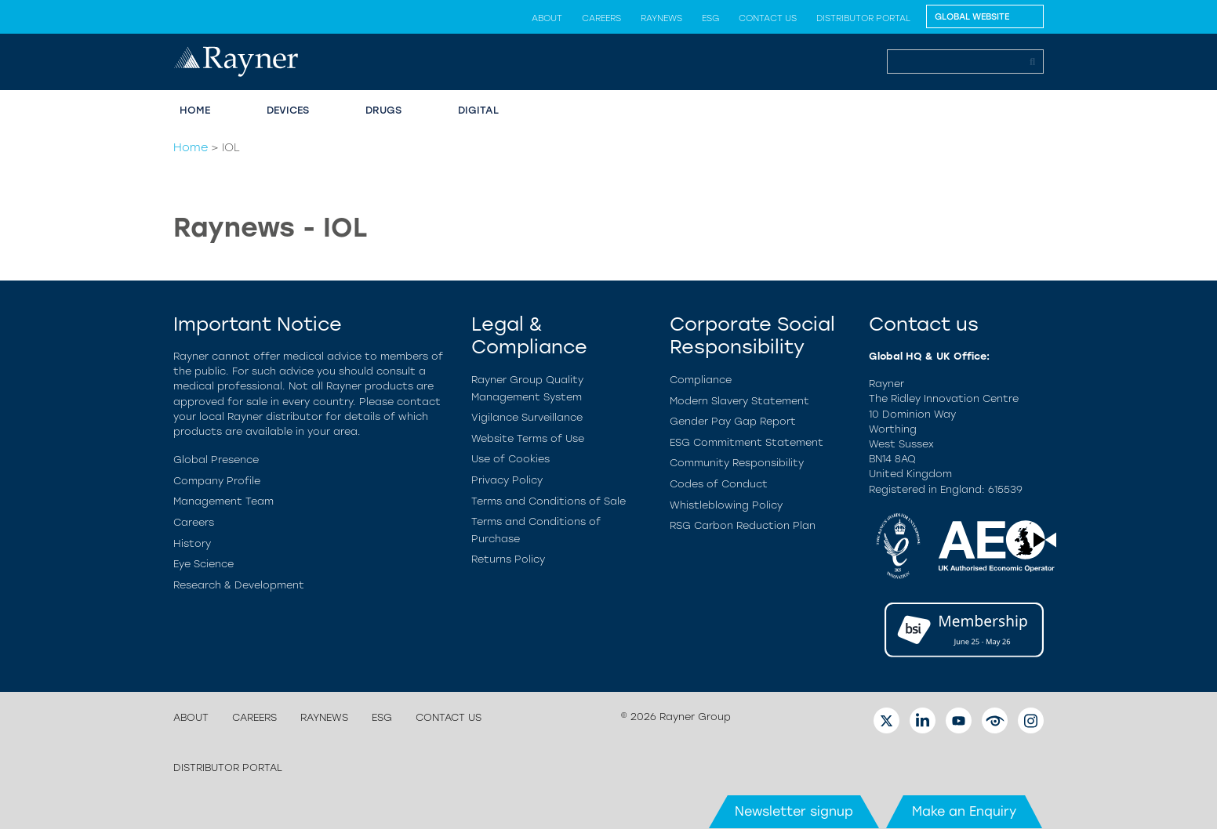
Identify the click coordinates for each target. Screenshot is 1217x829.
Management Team (223, 501)
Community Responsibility (737, 463)
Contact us (768, 18)
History (192, 543)
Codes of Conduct (719, 484)
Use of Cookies (510, 459)
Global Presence (216, 459)
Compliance (701, 380)
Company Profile (216, 481)
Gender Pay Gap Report (733, 421)
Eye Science (203, 564)
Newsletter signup (794, 811)
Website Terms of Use (527, 438)
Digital (478, 110)
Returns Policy (508, 559)
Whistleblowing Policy (726, 505)
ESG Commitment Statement (746, 442)
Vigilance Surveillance (527, 417)
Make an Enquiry (964, 811)
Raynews (661, 18)
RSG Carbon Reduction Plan (743, 525)
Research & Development (238, 585)
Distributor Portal (863, 18)
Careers (601, 18)
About (547, 18)
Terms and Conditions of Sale (548, 501)
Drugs (383, 110)
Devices (288, 110)
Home (195, 110)
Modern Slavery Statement (739, 401)
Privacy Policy (507, 480)
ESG (710, 18)
